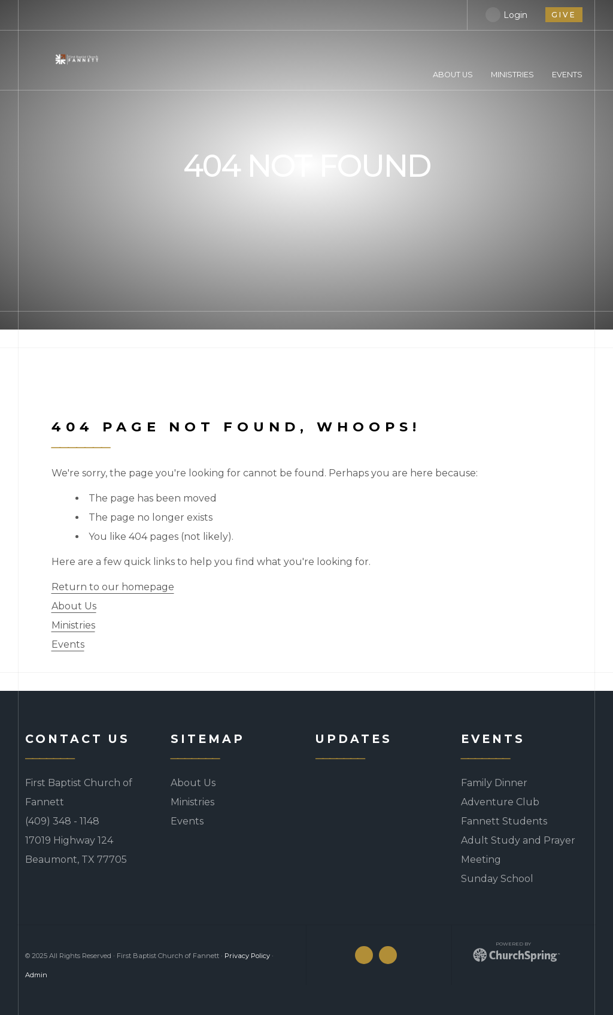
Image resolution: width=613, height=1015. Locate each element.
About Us (73, 606)
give (563, 14)
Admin (36, 975)
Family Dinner (494, 783)
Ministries (73, 625)
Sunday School (497, 878)
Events (67, 644)
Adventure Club (500, 802)
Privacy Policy (247, 955)
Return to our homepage (112, 587)
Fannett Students (504, 821)
